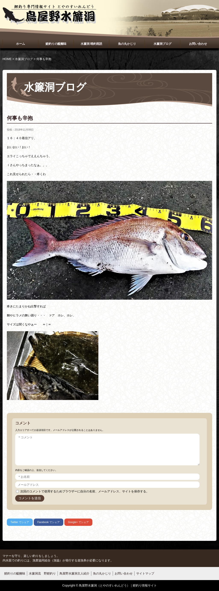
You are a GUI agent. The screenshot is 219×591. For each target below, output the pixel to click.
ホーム (20, 43)
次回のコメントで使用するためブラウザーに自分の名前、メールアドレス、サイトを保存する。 (84, 491)
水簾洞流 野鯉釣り (42, 573)
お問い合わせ (198, 43)
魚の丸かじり (127, 43)
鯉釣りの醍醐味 (56, 43)
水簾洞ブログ (163, 43)
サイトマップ (145, 573)
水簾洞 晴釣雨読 (91, 43)
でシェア (19, 522)
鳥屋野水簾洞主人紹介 (74, 573)
